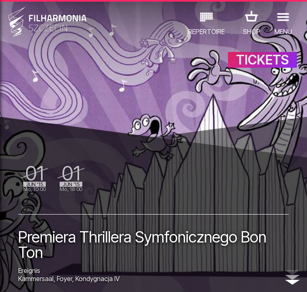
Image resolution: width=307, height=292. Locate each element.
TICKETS (262, 60)
